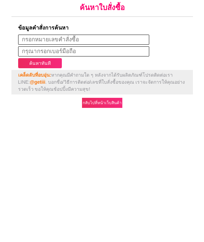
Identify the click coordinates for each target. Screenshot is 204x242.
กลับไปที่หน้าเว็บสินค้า (102, 102)
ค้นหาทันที (40, 63)
